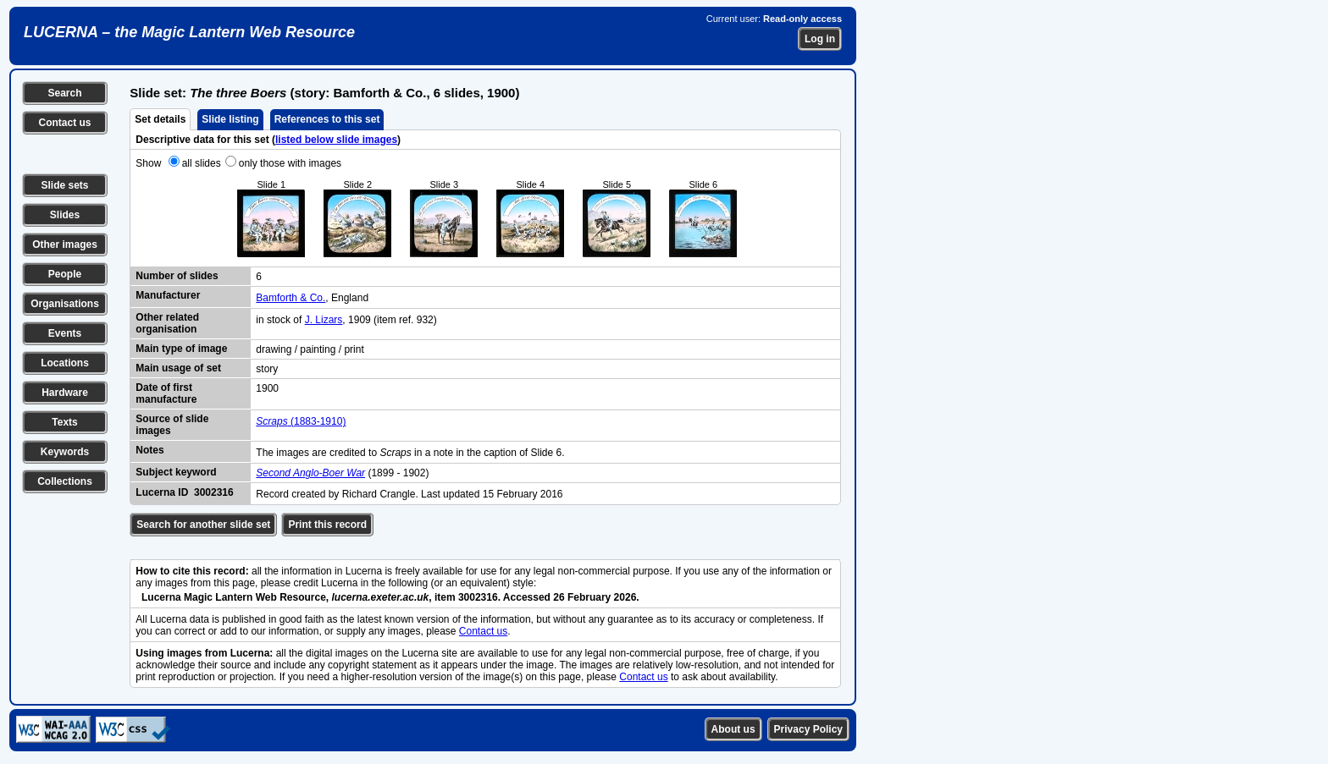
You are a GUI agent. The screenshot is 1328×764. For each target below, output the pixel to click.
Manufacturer (168, 295)
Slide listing (230, 119)
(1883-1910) (301, 421)
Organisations (64, 304)
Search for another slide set (203, 524)
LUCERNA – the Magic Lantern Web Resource (189, 32)
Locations (65, 363)
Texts (64, 422)
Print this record (327, 524)
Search (64, 93)
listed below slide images (336, 140)
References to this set (327, 119)
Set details (160, 119)
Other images (64, 244)
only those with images (290, 163)
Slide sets (64, 185)
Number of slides (177, 276)
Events (64, 333)
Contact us (64, 123)
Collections (64, 481)
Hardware (65, 392)
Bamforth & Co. (290, 298)
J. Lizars (324, 320)
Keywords (65, 452)
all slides (201, 163)
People (64, 274)
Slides (65, 215)
